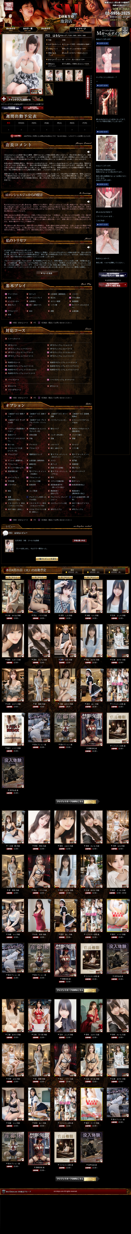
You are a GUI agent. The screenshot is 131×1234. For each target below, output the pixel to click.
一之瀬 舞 (12, 846)
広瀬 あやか (117, 660)
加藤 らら (91, 615)
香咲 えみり (12, 660)
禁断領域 (91, 748)
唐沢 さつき (117, 890)
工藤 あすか (64, 704)
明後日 (115, 571)
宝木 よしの (117, 615)
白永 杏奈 (38, 934)
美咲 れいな (38, 660)
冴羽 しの (64, 615)
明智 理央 (38, 846)
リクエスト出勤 (117, 704)
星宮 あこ (91, 704)
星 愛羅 (38, 704)
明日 (93, 571)
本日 (72, 571)
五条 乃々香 (38, 1035)
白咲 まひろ (12, 704)
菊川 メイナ (12, 748)
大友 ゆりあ (12, 615)
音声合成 (13, 790)
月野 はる (64, 660)
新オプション (39, 745)
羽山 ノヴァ (38, 615)
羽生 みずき (90, 660)
